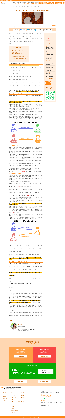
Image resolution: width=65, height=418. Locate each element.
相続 (12, 399)
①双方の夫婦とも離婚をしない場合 (18, 50)
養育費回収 (13, 412)
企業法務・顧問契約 (15, 410)
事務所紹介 (4, 392)
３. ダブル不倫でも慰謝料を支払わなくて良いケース (19, 58)
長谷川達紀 (5, 398)
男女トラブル (14, 397)
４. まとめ (12, 59)
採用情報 (22, 395)
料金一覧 (22, 392)
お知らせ (22, 401)
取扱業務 (11, 392)
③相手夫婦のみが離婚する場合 (17, 53)
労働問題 (13, 406)
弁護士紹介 (4, 396)
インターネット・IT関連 (16, 401)
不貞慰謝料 (13, 395)
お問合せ (22, 397)
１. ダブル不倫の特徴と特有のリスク (16, 47)
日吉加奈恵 (5, 400)
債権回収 (13, 408)
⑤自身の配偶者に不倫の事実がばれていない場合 (20, 56)
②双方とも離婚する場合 (16, 52)
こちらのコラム (23, 171)
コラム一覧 (22, 399)
